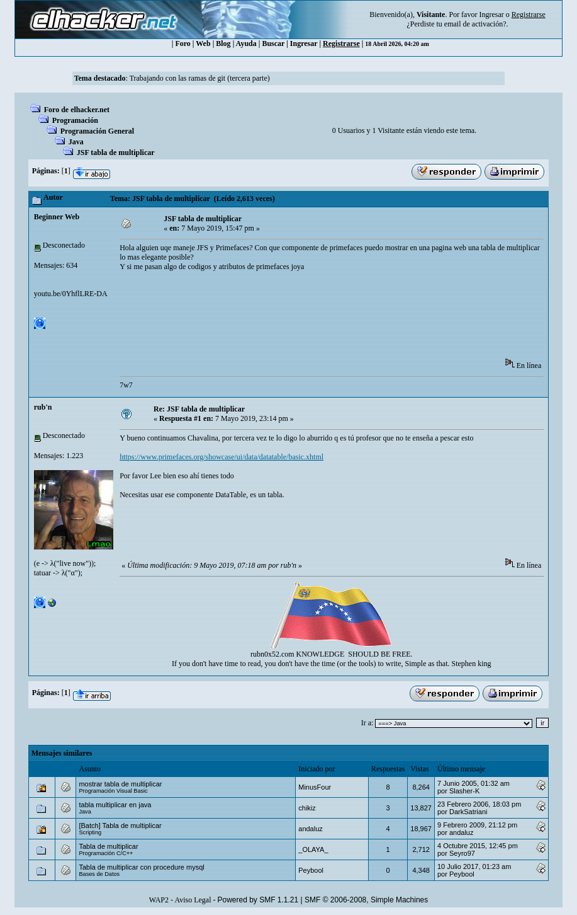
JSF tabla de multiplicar (116, 152)
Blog (223, 43)
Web (203, 43)
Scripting (90, 832)
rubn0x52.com (272, 654)
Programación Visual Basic (113, 791)
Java (76, 141)
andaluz (310, 828)
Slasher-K (464, 791)
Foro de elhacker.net (76, 109)
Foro (182, 43)
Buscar (273, 43)
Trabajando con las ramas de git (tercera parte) (200, 78)
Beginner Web (57, 216)
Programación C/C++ (106, 853)
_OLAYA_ (313, 849)
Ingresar (491, 14)
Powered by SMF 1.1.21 (257, 899)
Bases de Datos (99, 874)
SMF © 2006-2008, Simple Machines (366, 899)
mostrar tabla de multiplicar (120, 784)
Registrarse (341, 43)
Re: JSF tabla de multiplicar (199, 409)
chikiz (307, 808)
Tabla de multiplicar (108, 846)
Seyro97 (462, 853)
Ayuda (246, 43)
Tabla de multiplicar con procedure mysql (141, 867)
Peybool (310, 870)
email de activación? (475, 24)
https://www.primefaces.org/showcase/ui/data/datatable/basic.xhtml (221, 456)
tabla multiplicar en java (115, 805)
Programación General (97, 131)
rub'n (43, 407)
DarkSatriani (468, 811)
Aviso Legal (192, 899)
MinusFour (314, 787)
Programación (75, 120)
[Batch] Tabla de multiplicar (120, 825)
